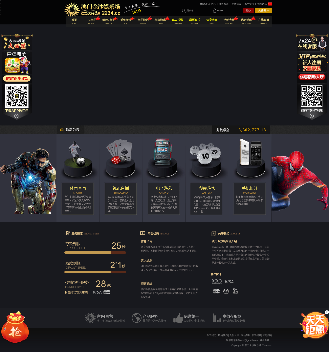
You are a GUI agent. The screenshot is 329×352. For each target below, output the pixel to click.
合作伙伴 (234, 335)
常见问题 (267, 335)
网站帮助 (246, 335)
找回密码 (262, 4)
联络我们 (223, 335)
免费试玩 (236, 4)
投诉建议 (256, 335)
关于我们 (211, 335)
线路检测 (223, 4)
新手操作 (249, 4)
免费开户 (263, 10)
